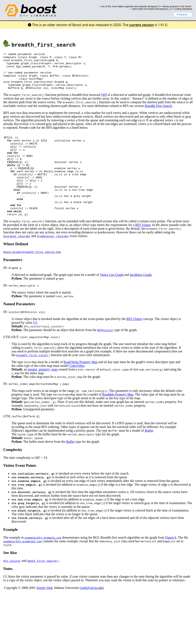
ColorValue (76, 389)
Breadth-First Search (158, 113)
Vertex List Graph (111, 298)
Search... (182, 14)
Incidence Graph (140, 298)
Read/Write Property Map (80, 385)
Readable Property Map (117, 418)
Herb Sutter (137, 9)
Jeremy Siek (44, 611)
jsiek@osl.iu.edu (92, 611)
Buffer (149, 454)
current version (141, 25)
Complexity (12, 473)
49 (103, 102)
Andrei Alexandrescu (158, 9)
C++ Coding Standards (181, 9)
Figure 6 (170, 561)
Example (10, 553)
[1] (35, 346)
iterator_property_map (42, 393)
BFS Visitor (143, 248)
